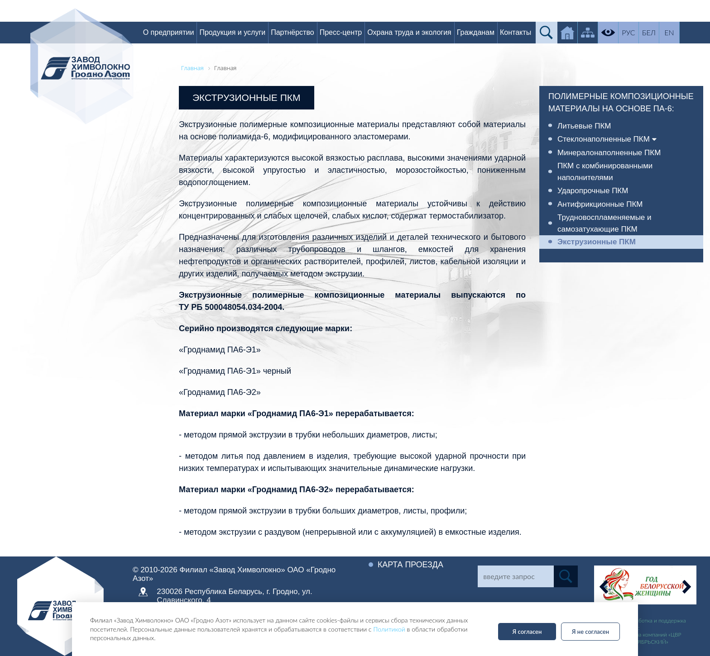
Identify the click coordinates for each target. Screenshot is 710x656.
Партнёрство (293, 32)
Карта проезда (411, 564)
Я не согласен (590, 631)
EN (671, 32)
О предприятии (170, 32)
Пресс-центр (342, 32)
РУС (630, 32)
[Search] (515, 576)
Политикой (389, 629)
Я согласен (527, 631)
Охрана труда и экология (411, 32)
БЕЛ (650, 32)
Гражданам (477, 32)
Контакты (516, 32)
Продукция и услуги (234, 32)
